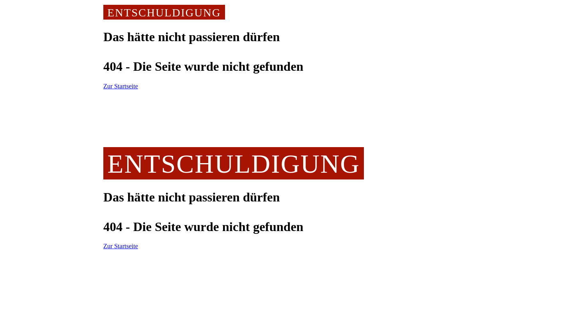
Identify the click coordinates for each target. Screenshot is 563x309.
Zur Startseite (120, 86)
